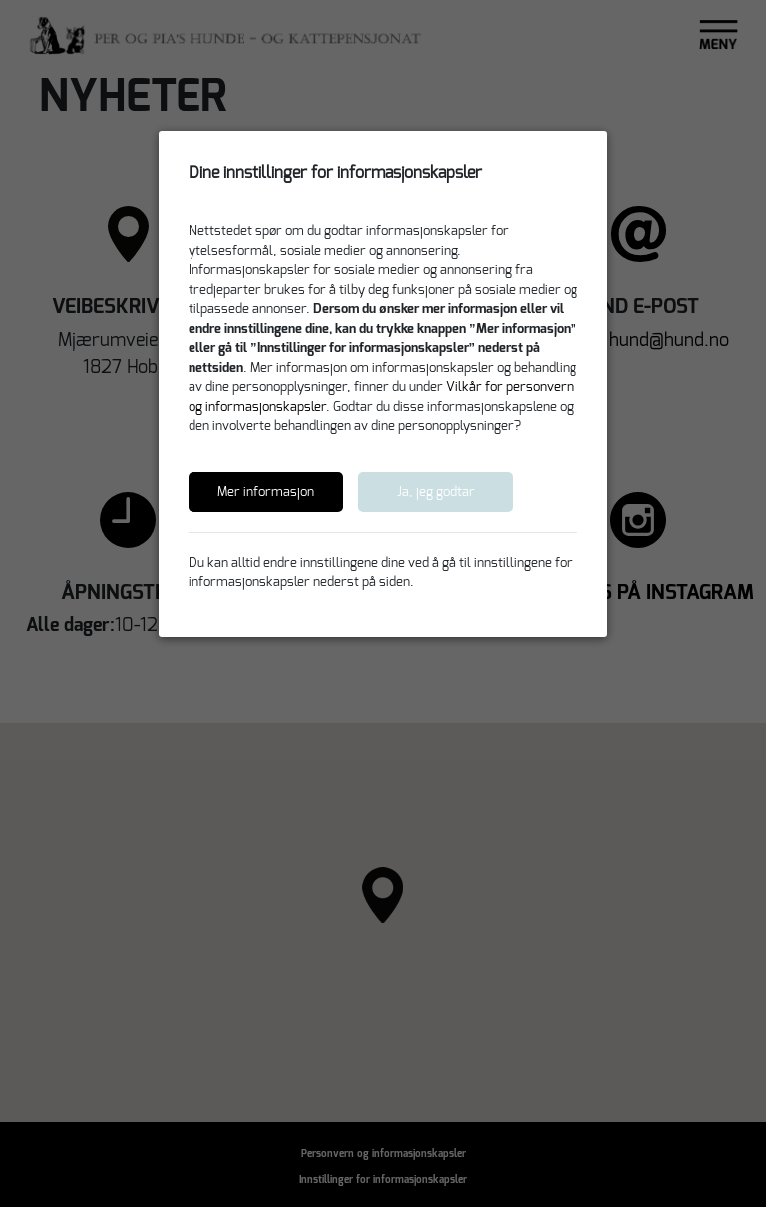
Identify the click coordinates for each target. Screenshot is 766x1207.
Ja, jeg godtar (436, 491)
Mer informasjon (265, 491)
